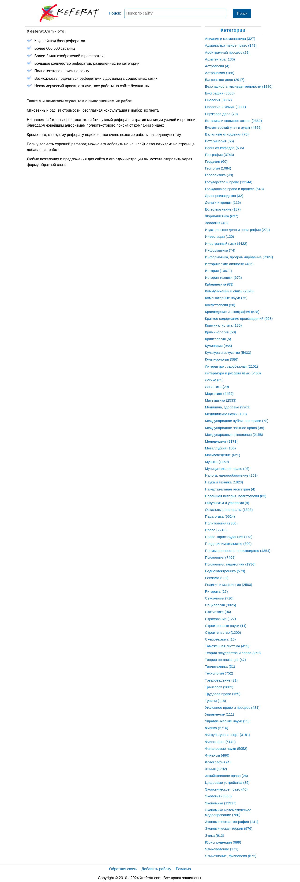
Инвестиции (219, 236)
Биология (218, 100)
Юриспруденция (223, 842)
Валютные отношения (227, 134)
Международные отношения (234, 435)
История (218, 271)
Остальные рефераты (229, 510)
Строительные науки (226, 626)
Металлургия (220, 448)
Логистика (217, 387)
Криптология (218, 339)
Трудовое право (222, 694)
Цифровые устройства (227, 782)
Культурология (221, 359)
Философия (220, 742)
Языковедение (221, 849)
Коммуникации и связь (229, 291)
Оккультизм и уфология (227, 503)
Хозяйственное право (226, 776)
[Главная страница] (69, 13)
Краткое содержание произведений (239, 318)
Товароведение (221, 680)
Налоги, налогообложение (231, 475)
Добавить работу (156, 869)
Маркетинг (219, 394)
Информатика (220, 250)
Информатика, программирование (239, 257)
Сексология (219, 598)
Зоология (216, 223)
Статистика (218, 612)
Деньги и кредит (223, 202)
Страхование (220, 619)
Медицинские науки (226, 414)
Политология (221, 523)
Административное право (231, 45)
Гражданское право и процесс (234, 189)
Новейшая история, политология (235, 496)
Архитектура (220, 59)
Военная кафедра (224, 148)
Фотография (218, 762)
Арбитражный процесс (227, 52)
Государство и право (228, 182)
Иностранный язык (226, 243)
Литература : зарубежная (231, 366)
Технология (219, 673)
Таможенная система (227, 646)
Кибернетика (219, 284)
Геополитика (219, 175)
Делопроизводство (224, 196)
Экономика (220, 803)
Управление (219, 714)
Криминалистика (223, 325)
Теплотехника (220, 666)
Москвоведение (222, 455)
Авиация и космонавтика (230, 39)
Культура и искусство (228, 352)
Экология (218, 796)
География (219, 155)
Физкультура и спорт (227, 735)
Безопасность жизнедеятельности (239, 86)
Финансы (217, 755)
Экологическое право (226, 789)
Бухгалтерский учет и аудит (233, 127)
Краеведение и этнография (232, 312)
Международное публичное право (237, 421)
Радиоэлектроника (225, 571)
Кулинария (218, 346)
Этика (214, 835)
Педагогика (220, 516)
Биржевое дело (221, 114)
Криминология (220, 332)
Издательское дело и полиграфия (237, 230)
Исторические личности (229, 264)
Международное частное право (234, 428)
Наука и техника (224, 482)
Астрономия (219, 73)
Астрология (217, 66)
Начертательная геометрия (230, 489)
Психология (220, 557)
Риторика (216, 591)
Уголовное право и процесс (232, 707)
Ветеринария (219, 141)
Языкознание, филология (230, 856)
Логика (214, 380)
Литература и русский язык (233, 373)
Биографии (220, 93)
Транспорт (219, 687)
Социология (220, 605)
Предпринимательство (228, 544)
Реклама (217, 578)
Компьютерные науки (226, 298)
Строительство (223, 632)
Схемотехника (220, 639)
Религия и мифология (228, 585)
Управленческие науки (227, 721)
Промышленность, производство (237, 551)
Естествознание (223, 209)
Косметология (220, 305)
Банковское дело (224, 80)
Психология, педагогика (230, 564)
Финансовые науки (226, 748)
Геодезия (216, 161)
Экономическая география (231, 822)
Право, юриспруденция (229, 537)
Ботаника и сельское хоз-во (233, 121)
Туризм (215, 701)
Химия (216, 769)
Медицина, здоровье (228, 407)
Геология (218, 168)
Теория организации (225, 660)
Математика (220, 400)
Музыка (217, 462)
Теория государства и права (233, 653)
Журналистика (221, 216)
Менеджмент (221, 441)
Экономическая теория (228, 828)
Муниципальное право (227, 469)
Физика (216, 728)
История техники (223, 277)
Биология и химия (225, 107)
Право (216, 530)
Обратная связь (123, 869)
